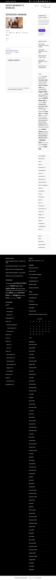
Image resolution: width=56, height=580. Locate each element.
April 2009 (31, 536)
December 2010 (33, 490)
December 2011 (32, 467)
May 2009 (31, 533)
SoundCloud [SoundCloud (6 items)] (40, 146)
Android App (41, 158)
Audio (39, 164)
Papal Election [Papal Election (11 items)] (44, 133)
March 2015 (32, 400)
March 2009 (32, 539)
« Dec (30, 337)
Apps (39, 161)
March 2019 (32, 357)
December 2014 (33, 407)
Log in (39, 238)
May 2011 (31, 476)
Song (39, 220)
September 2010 (33, 496)
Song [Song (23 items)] (44, 144)
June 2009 (31, 529)
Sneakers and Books (34, 287)
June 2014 (31, 410)
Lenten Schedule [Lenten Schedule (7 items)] (41, 127)
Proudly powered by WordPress (21, 577)
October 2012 (32, 447)
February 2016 (32, 384)
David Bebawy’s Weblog (15, 6)
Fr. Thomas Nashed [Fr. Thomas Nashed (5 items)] (44, 115)
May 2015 (31, 397)
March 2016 (32, 380)
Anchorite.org (32, 271)
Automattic (39, 577)
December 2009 (33, 516)
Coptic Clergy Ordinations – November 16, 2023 (43, 45)
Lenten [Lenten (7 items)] (46, 125)
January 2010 (32, 513)
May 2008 (31, 569)
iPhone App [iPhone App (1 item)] (25, 290)
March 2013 (32, 437)
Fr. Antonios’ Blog (33, 277)
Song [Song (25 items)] (7, 297)
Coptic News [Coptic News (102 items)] (10, 288)
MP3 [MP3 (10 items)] (40, 129)
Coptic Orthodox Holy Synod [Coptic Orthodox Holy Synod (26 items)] (42, 104)
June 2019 (31, 354)
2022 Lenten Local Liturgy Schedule (15, 269)
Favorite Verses (47, 7)
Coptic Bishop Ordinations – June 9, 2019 (42, 61)
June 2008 (31, 566)
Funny (39, 193)
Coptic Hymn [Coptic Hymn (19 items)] (19, 286)
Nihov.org (31, 301)
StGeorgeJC (32, 307)
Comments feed (41, 244)
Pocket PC (40, 211)
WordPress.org (41, 247)
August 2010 (32, 500)
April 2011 (31, 480)
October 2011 (32, 473)
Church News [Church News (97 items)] (21, 283)
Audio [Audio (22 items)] (14, 283)
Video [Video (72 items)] (19, 298)
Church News (41, 167)
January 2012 (32, 463)
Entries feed (41, 241)
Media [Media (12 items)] (7, 292)
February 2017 (32, 374)
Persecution (41, 205)
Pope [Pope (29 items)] (44, 137)
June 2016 (31, 377)
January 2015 (32, 404)
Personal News (41, 208)
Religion (40, 214)
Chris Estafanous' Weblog (35, 274)
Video (39, 229)
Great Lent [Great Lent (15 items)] (41, 118)
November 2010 (33, 493)
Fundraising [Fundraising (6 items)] (17, 290)
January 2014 (32, 424)
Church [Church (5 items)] (44, 83)
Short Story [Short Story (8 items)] (22, 295)
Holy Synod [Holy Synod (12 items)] (41, 125)
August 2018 (32, 364)
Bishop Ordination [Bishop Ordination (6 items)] (41, 78)
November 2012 (33, 443)
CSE (49, 5)
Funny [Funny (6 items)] (22, 290)
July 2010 (31, 503)
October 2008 (32, 553)
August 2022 (32, 347)
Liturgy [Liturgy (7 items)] (47, 127)
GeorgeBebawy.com (34, 281)
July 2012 (31, 453)
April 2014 (31, 414)
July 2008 (31, 563)
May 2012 (31, 457)
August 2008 (32, 559)
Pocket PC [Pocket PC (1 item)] (11, 295)
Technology (40, 223)
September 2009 (33, 523)
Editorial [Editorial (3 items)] (13, 290)
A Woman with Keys (34, 267)
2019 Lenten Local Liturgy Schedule (14, 275)
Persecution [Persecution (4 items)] (15, 292)
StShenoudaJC (32, 311)
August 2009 (32, 526)
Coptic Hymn (41, 176)
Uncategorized (41, 226)
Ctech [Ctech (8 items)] (42, 113)
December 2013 (33, 427)
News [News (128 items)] (11, 293)
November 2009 (33, 519)
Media (39, 199)
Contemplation (41, 170)
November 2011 (32, 470)
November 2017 (33, 367)
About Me (37, 5)
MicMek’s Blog (32, 284)
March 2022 (32, 351)
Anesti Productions (33, 294)
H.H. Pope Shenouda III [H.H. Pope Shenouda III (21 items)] (43, 120)
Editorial (40, 188)
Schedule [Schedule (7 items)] (44, 142)
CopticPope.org (32, 297)
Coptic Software (42, 182)
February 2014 (32, 420)
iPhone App (40, 196)
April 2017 (31, 371)
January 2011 (32, 486)
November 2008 (33, 549)
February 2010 (32, 510)
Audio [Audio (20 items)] (44, 76)
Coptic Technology (42, 185)
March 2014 (32, 417)
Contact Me (43, 5)
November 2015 (33, 390)
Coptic (39, 173)
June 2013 (31, 433)
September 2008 (33, 556)
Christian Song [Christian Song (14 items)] (42, 81)
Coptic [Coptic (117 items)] (42, 92)
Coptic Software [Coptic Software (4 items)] (18, 288)
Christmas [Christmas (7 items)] (40, 83)
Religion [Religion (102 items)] (16, 295)
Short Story (40, 217)
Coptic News (41, 179)
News (39, 202)
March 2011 (32, 483)
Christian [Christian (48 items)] (43, 80)
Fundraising (40, 190)
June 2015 (31, 394)
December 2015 (33, 387)
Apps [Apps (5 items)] (11, 283)
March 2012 (32, 460)
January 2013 (32, 440)
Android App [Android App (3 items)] (8, 283)
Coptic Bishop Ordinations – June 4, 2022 (42, 51)
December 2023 (33, 344)
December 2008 (33, 546)
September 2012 (33, 450)
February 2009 (32, 543)
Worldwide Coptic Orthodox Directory (38, 314)
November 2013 (33, 430)
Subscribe (42, 30)
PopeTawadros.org (33, 304)
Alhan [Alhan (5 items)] (39, 76)
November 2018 (33, 361)
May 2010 (31, 506)
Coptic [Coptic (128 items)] (12, 286)
